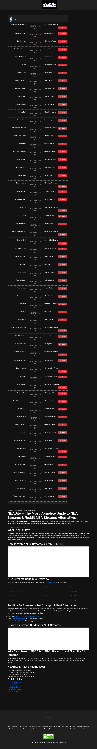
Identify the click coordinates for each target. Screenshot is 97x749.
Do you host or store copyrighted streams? (22, 672)
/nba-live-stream (51, 582)
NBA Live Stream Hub (14, 683)
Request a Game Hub (14, 691)
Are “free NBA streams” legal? (18, 674)
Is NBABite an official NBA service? (20, 670)
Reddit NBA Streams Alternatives (18, 685)
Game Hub (72, 591)
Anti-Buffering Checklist (17, 621)
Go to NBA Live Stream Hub (16, 527)
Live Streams (62, 28)
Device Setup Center (19, 619)
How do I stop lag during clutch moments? (22, 676)
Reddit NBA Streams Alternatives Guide (26, 616)
